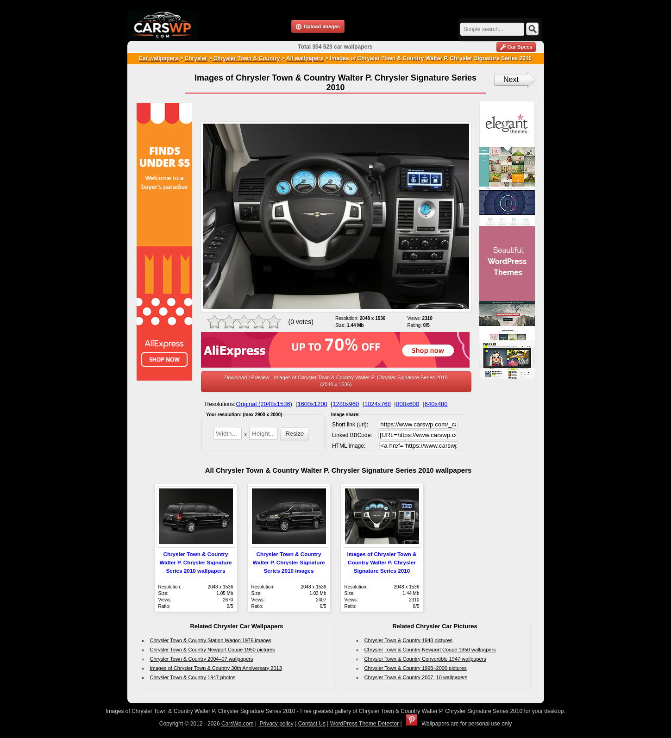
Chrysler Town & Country (246, 58)
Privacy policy (276, 723)
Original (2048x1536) (264, 403)
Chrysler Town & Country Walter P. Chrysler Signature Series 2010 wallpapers (196, 562)
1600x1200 (312, 403)
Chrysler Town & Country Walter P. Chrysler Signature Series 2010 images (289, 562)
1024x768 (377, 403)
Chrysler (196, 58)
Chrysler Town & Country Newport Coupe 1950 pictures (212, 649)
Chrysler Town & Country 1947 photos (193, 677)
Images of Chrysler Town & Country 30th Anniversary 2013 (216, 668)
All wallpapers (305, 58)
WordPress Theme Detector (364, 723)
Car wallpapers (158, 58)
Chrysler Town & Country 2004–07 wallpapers (201, 659)
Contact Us (312, 723)
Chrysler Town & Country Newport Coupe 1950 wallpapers (430, 649)
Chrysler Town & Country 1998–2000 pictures (415, 668)
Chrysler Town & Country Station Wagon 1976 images (210, 640)
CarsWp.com (237, 723)
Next (511, 79)
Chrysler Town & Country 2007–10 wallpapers (416, 677)
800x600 (407, 403)
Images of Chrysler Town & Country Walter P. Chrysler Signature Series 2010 (382, 562)
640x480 (436, 403)
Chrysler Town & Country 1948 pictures (408, 640)
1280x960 (345, 403)
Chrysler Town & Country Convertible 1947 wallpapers (425, 659)
